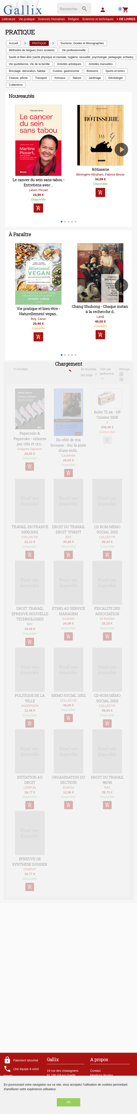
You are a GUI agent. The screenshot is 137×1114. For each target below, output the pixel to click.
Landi (100, 316)
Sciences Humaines (51, 19)
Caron (42, 319)
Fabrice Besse (114, 174)
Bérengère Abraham (89, 174)
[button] (123, 162)
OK (68, 1102)
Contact (95, 1070)
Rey (33, 319)
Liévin (33, 190)
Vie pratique (27, 19)
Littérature (8, 19)
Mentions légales (101, 1075)
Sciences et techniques (97, 19)
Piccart (43, 190)
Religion (73, 19)
